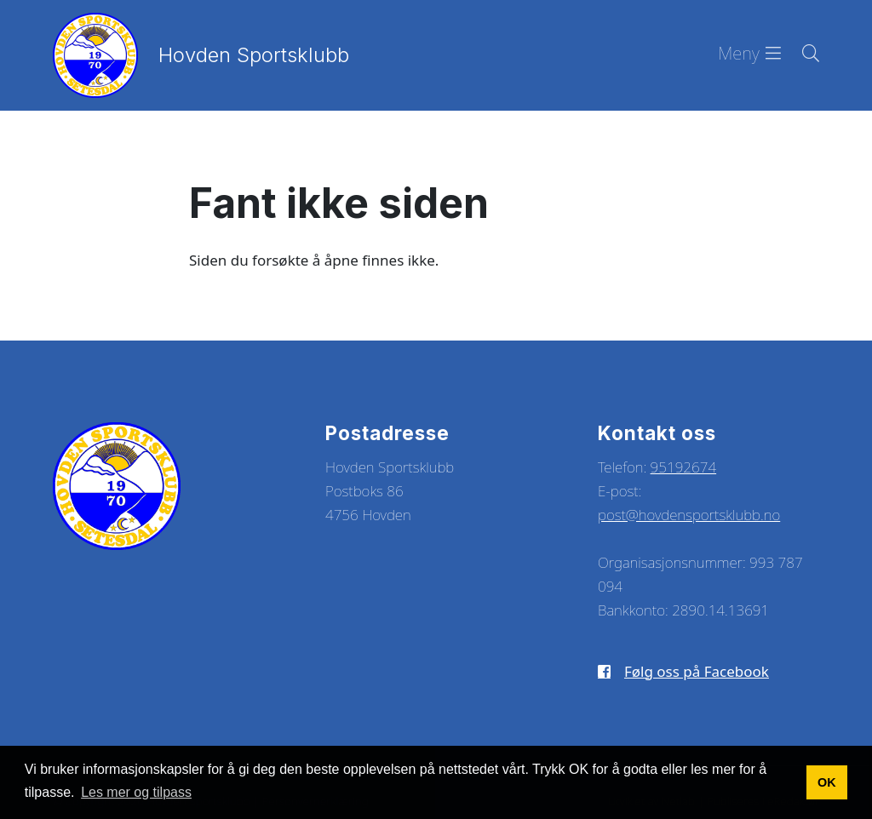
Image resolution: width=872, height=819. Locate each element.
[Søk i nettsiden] (800, 55)
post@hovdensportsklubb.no (689, 514)
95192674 (684, 467)
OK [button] (827, 782)
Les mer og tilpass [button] (136, 792)
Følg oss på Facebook (696, 671)
